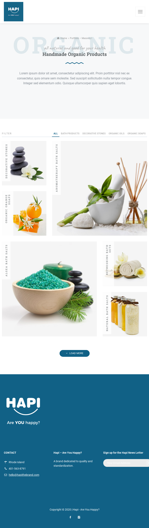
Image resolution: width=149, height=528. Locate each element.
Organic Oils (116, 133)
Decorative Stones (94, 133)
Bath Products (70, 133)
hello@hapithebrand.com (24, 474)
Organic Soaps (136, 133)
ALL (56, 133)
